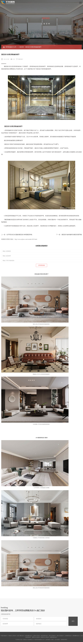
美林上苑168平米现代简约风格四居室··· (41, 324)
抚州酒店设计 (44, 635)
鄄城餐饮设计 (76, 635)
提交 (73, 621)
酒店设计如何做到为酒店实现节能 (72, 234)
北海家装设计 (68, 635)
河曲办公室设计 (12, 635)
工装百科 (21, 47)
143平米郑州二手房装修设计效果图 (41, 487)
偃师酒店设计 (53, 637)
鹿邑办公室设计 (36, 637)
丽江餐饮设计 (20, 635)
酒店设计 (6, 66)
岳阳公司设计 (36, 635)
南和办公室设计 (45, 637)
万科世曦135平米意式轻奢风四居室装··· (41, 424)
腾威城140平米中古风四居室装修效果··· (41, 374)
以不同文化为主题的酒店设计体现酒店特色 (19, 234)
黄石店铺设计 (52, 635)
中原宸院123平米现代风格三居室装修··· (41, 537)
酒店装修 (7, 219)
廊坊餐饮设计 (28, 635)
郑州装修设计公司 (11, 47)
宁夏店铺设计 (3, 635)
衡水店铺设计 (60, 635)
